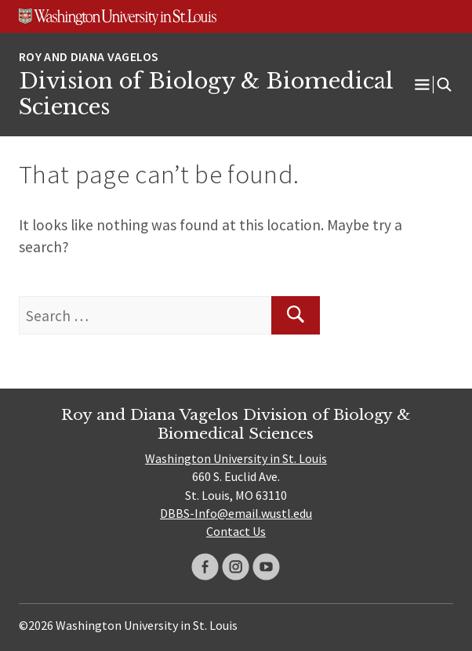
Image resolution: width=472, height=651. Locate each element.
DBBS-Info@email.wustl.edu (236, 513)
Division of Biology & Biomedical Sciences (206, 93)
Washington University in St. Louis (236, 458)
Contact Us (236, 531)
